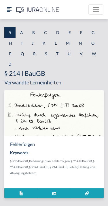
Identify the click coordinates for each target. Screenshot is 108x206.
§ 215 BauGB (19, 161)
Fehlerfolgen (61, 161)
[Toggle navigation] (95, 9)
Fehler (73, 167)
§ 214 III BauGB (81, 161)
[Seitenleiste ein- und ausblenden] (9, 9)
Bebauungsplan (40, 161)
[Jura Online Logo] (37, 9)
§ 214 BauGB (58, 167)
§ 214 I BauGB (38, 167)
